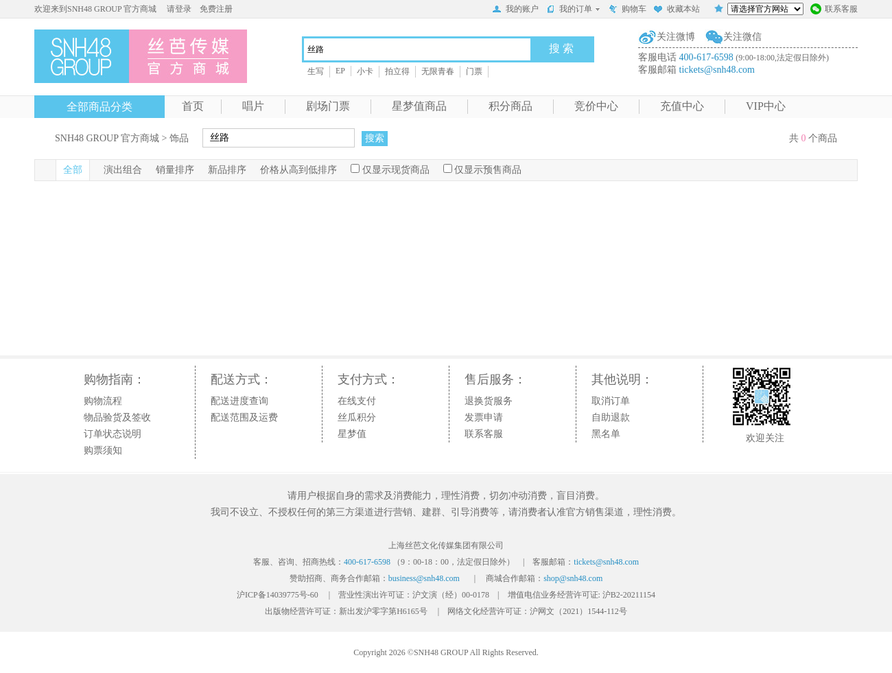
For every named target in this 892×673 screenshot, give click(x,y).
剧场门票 (328, 106)
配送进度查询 (239, 401)
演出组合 (123, 170)
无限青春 (437, 71)
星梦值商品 (419, 106)
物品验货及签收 (117, 417)
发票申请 (484, 417)
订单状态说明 (112, 434)
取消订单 (610, 401)
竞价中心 (596, 106)
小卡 (365, 71)
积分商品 (510, 106)
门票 (474, 71)
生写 (315, 71)
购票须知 (103, 450)
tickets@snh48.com (717, 69)
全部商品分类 (99, 107)
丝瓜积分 (357, 417)
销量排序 (175, 170)
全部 (72, 170)
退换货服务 (489, 401)
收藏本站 (676, 10)
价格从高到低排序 (298, 170)
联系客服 (834, 10)
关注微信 (742, 37)
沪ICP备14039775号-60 (277, 595)
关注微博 (676, 37)
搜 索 (561, 48)
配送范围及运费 (244, 417)
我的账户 (515, 10)
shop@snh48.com (572, 578)
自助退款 (610, 417)
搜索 (374, 138)
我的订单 (573, 9)
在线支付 (357, 401)
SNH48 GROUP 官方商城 (107, 138)
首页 (193, 106)
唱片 (253, 106)
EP (340, 70)
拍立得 (397, 71)
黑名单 (605, 434)
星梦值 (352, 434)
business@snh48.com (424, 578)
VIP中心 (766, 106)
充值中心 (682, 106)
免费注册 (216, 9)
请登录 (179, 9)
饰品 (179, 138)
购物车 (627, 10)
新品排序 (227, 170)
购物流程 (103, 401)
